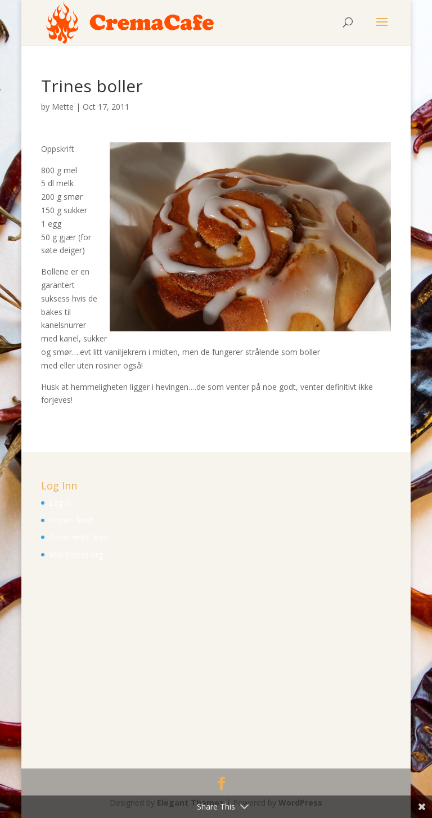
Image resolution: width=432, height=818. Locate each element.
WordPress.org (76, 554)
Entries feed (70, 520)
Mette (63, 106)
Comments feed (78, 537)
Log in (60, 502)
